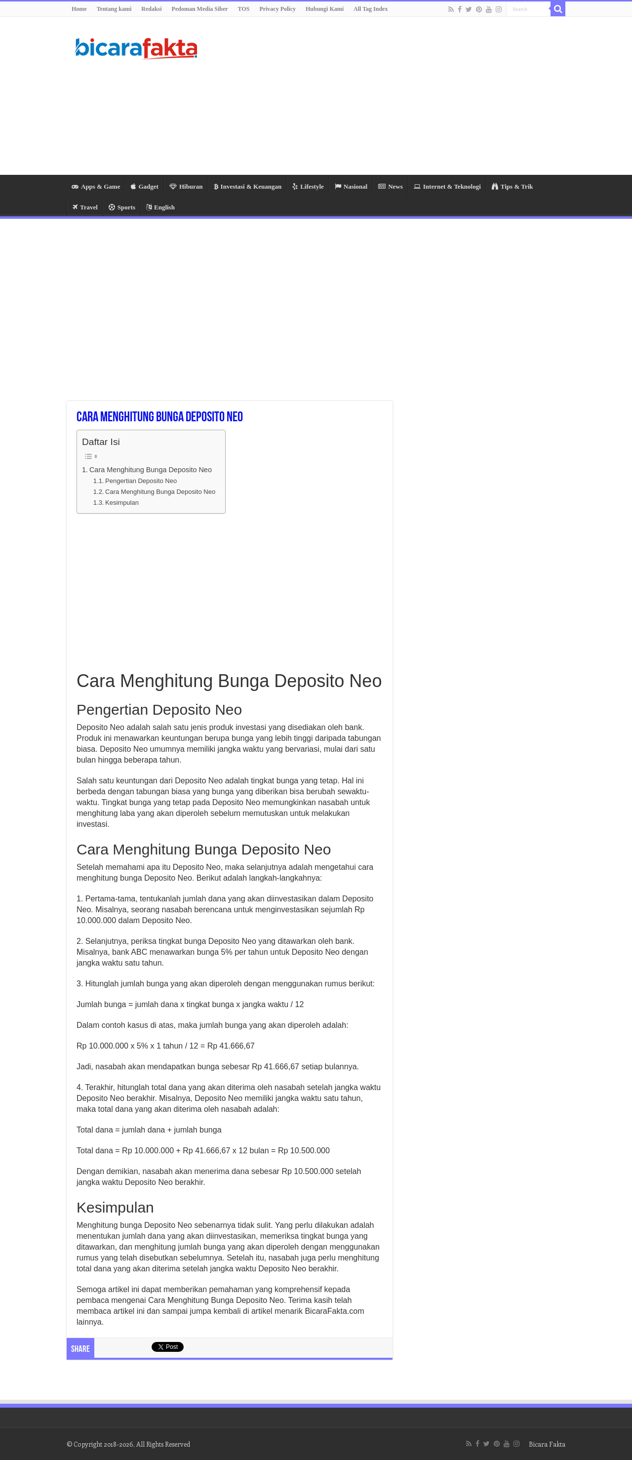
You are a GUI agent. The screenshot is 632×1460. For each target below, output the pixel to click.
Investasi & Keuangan (248, 186)
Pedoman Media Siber (200, 8)
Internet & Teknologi (447, 186)
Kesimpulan (122, 502)
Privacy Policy (277, 8)
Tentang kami (114, 8)
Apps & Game (96, 186)
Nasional (351, 186)
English (160, 207)
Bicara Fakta (547, 1444)
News (390, 186)
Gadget (144, 186)
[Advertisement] (378, 96)
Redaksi (151, 8)
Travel (85, 207)
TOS (244, 8)
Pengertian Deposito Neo (141, 481)
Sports (122, 207)
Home (79, 8)
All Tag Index (371, 8)
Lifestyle (308, 186)
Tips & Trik (512, 186)
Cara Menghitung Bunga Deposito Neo (150, 470)
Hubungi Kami (325, 8)
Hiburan (186, 186)
